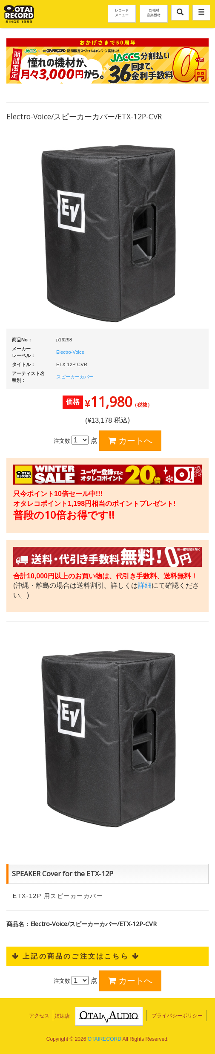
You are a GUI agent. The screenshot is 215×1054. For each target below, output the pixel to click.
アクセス (39, 1016)
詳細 (145, 585)
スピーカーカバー (75, 376)
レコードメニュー (122, 12)
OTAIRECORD (104, 1039)
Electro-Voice (70, 352)
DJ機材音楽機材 (154, 12)
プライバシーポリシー (177, 1016)
